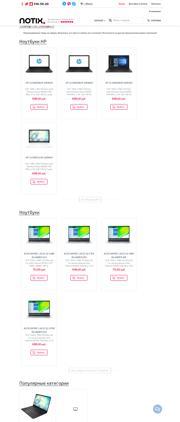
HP (36, 283)
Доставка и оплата (138, 4)
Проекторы (98, 405)
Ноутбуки (28, 277)
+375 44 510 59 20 (144, 395)
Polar (73, 289)
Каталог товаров (103, 390)
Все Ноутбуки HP (90, 124)
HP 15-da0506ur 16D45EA (37, 82)
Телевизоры (66, 282)
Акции (122, 4)
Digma (28, 287)
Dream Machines (37, 290)
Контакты (156, 4)
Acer (40, 283)
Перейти (35, 300)
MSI (45, 283)
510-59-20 (41, 4)
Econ (68, 289)
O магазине (61, 405)
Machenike (37, 287)
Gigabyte (25, 293)
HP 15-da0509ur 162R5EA (110, 82)
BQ (58, 289)
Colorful (25, 290)
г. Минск (87, 3)
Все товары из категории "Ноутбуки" (90, 221)
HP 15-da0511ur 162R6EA (147, 82)
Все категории (90, 313)
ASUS (31, 283)
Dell (23, 287)
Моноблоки (98, 400)
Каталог (99, 20)
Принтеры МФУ (100, 409)
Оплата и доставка (65, 395)
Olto (63, 289)
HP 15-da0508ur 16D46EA (74, 82)
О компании (155, 11)
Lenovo (24, 283)
